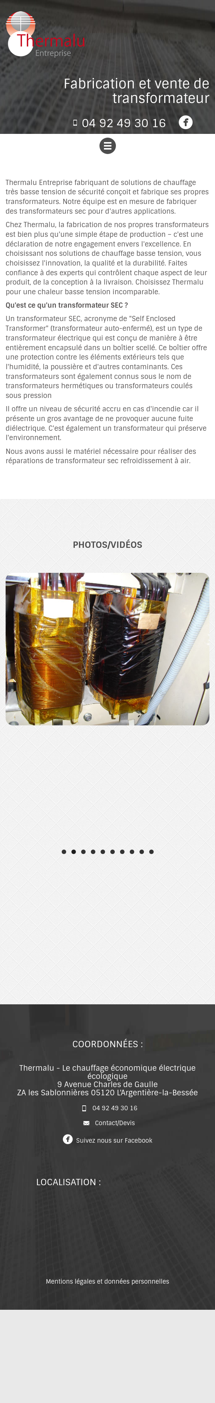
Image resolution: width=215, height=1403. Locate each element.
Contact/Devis (115, 1123)
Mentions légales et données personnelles (107, 1282)
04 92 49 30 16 (124, 123)
